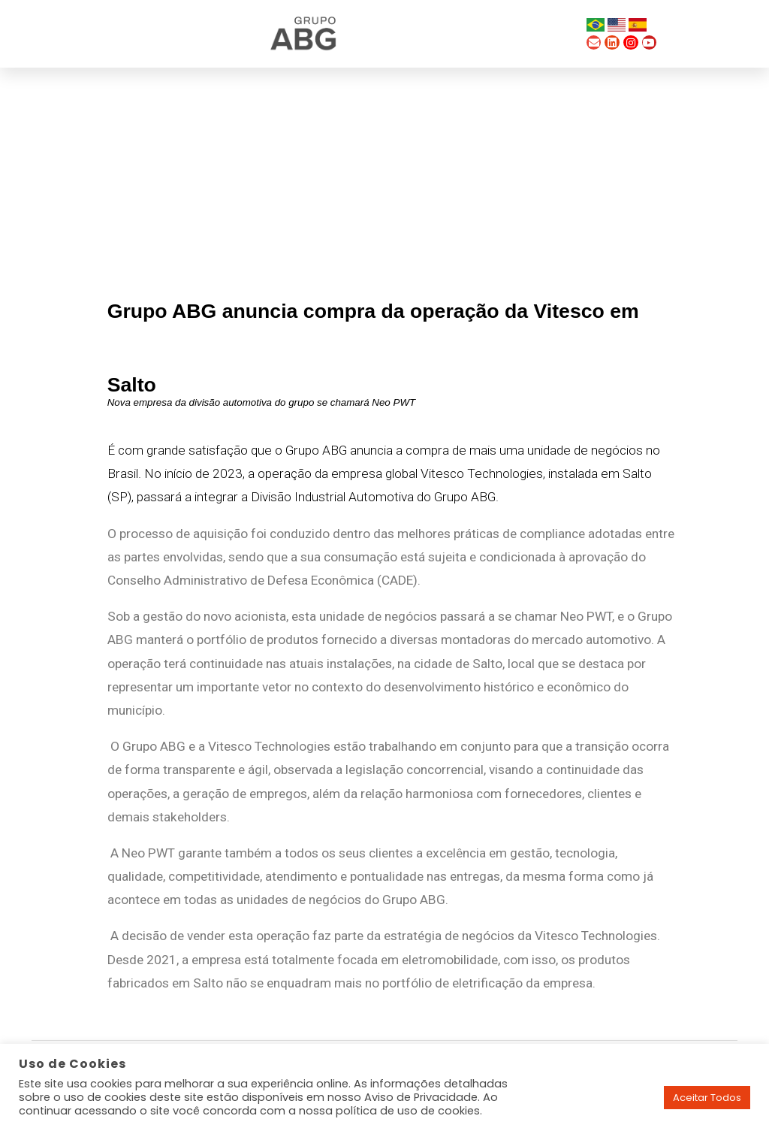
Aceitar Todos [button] (707, 1097)
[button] (561, 34)
